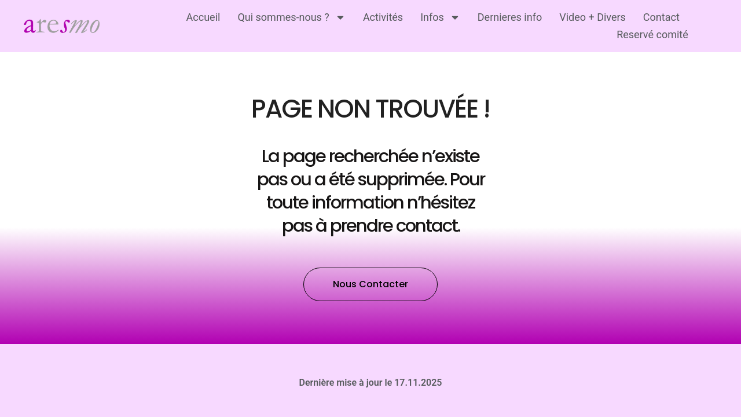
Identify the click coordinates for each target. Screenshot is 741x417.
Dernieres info (510, 17)
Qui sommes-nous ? (291, 17)
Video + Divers (592, 17)
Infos (440, 17)
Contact (661, 17)
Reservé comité (652, 34)
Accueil (203, 17)
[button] (370, 267)
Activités (383, 17)
